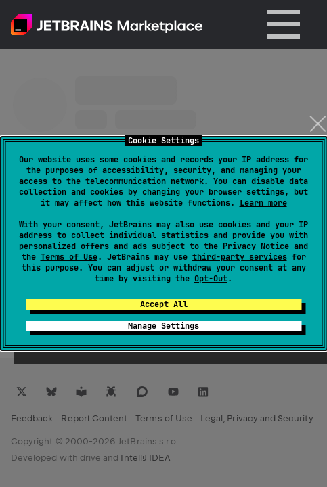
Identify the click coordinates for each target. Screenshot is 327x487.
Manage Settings (163, 326)
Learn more (263, 203)
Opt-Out (210, 278)
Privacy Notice (256, 246)
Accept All (164, 304)
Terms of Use (69, 257)
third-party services (239, 257)
